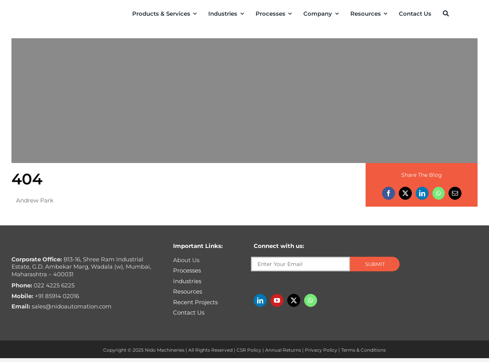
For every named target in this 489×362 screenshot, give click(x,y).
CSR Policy (248, 350)
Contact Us (188, 312)
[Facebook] (388, 193)
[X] (405, 193)
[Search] (446, 13)
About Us (186, 260)
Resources (187, 291)
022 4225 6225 (42, 285)
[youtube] (276, 300)
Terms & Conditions (363, 350)
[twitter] (293, 300)
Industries (187, 281)
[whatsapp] (310, 300)
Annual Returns (283, 350)
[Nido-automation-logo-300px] (41, 12)
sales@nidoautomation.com (61, 306)
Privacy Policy (321, 350)
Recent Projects (195, 302)
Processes (187, 270)
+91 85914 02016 (45, 296)
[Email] (455, 193)
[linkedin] (260, 300)
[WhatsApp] (439, 193)
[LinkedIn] (422, 193)
